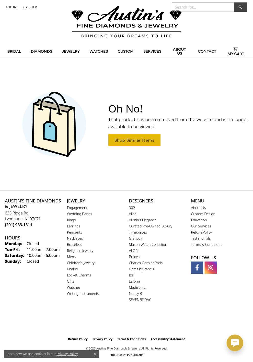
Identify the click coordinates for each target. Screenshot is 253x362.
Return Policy (201, 232)
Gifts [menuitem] (70, 281)
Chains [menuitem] (72, 269)
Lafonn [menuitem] (134, 281)
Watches (99, 51)
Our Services (201, 226)
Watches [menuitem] (73, 287)
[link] (29, 7)
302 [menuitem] (132, 207)
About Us (179, 51)
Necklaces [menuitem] (75, 238)
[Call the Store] (18, 224)
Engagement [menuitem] (77, 207)
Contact (207, 51)
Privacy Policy (102, 339)
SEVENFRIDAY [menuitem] (140, 299)
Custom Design (203, 214)
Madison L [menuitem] (137, 287)
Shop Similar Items (134, 140)
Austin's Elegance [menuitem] (143, 220)
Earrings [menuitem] (73, 226)
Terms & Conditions (206, 244)
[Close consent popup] (95, 354)
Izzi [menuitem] (131, 275)
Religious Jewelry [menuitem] (80, 250)
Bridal (14, 51)
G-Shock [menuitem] (135, 238)
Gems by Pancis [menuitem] (141, 269)
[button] (11, 7)
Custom (126, 51)
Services (152, 51)
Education (199, 220)
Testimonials (201, 238)
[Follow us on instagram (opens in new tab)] (211, 268)
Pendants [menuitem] (74, 232)
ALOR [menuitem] (133, 250)
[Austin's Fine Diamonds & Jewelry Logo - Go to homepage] (126, 22)
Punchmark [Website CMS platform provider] (135, 355)
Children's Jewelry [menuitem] (81, 263)
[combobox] (203, 7)
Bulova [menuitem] (134, 256)
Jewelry (71, 51)
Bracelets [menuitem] (74, 244)
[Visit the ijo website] (139, 322)
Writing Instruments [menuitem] (83, 293)
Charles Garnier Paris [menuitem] (146, 263)
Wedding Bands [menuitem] (79, 214)
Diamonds (41, 51)
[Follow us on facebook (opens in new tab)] (197, 268)
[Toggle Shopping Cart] (236, 51)
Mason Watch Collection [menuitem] (148, 244)
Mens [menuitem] (71, 256)
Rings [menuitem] (71, 220)
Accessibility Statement (167, 339)
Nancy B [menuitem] (135, 293)
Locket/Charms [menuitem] (79, 275)
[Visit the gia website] (115, 322)
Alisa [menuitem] (132, 214)
